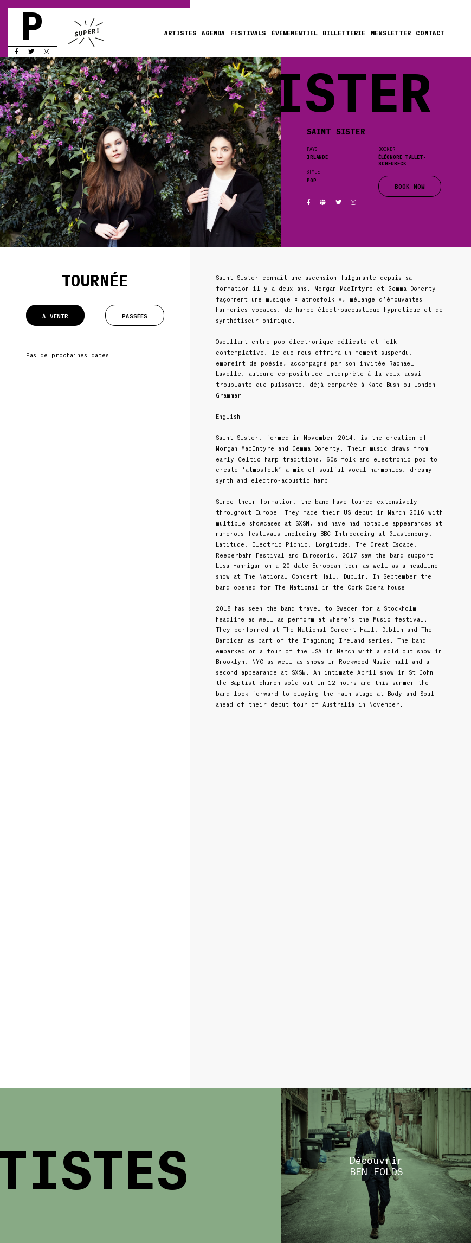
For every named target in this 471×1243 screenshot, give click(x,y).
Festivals (248, 32)
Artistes (180, 32)
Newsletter (391, 32)
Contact (430, 32)
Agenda (213, 32)
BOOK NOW (410, 186)
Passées (134, 315)
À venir (55, 315)
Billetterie (343, 32)
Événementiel (295, 32)
